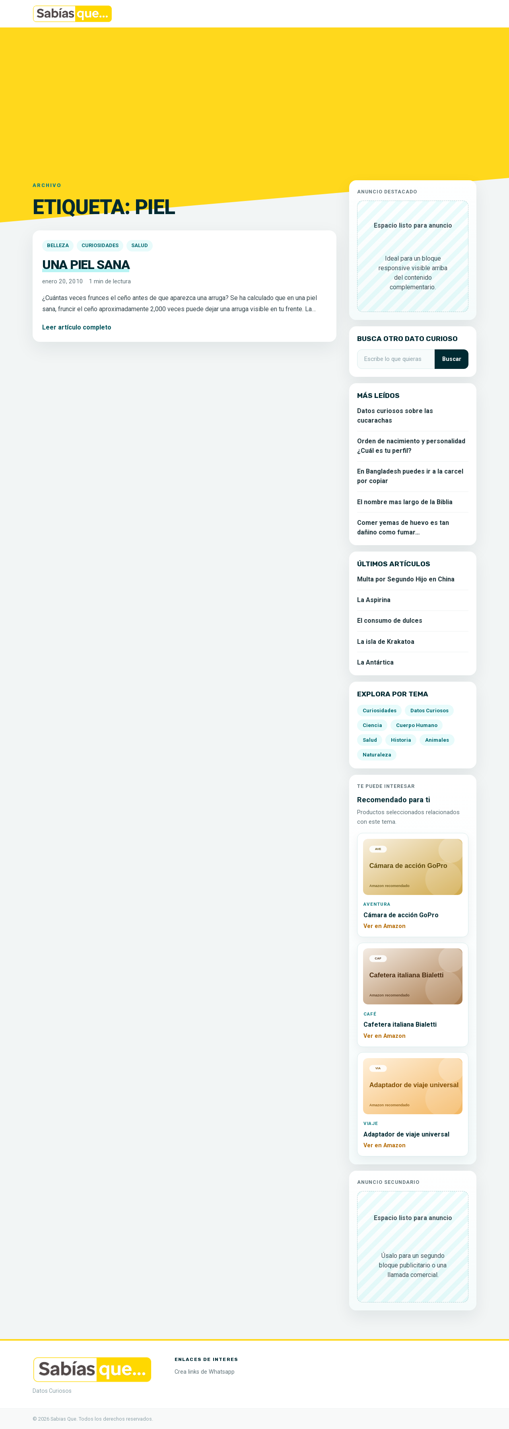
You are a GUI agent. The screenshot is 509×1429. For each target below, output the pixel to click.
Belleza (58, 245)
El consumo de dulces (389, 620)
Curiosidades (100, 245)
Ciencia (372, 725)
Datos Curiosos (429, 711)
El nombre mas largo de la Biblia (405, 502)
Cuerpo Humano (416, 725)
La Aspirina (373, 600)
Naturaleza (377, 755)
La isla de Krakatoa (385, 641)
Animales (437, 740)
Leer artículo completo (76, 327)
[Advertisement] (254, 99)
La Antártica (375, 662)
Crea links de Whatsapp (205, 1372)
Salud (139, 245)
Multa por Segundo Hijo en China (406, 579)
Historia (401, 740)
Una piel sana (85, 264)
